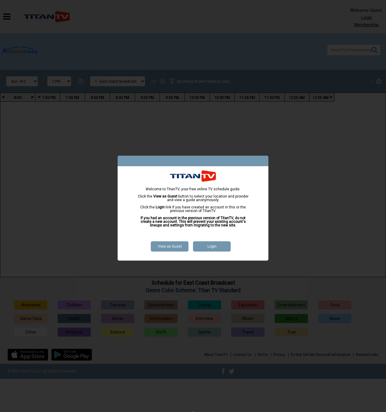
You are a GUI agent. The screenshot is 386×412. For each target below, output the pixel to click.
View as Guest (170, 246)
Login (212, 246)
